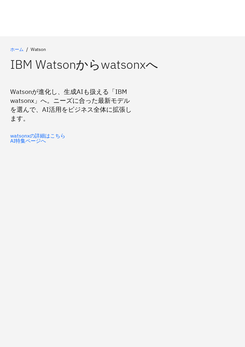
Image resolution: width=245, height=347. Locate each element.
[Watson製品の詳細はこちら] (37, 140)
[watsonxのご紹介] (37, 135)
